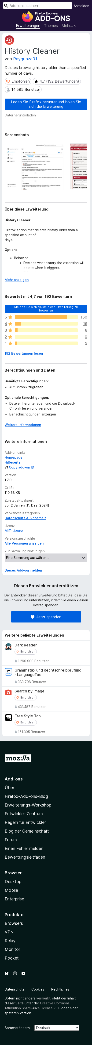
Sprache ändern (17, 1028)
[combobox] (37, 5)
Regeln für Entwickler (25, 822)
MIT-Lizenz (14, 531)
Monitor (12, 949)
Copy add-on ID (19, 467)
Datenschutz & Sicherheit (25, 518)
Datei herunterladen (20, 115)
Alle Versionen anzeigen (24, 543)
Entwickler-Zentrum (24, 813)
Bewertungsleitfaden (25, 857)
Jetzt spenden (46, 617)
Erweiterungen (28, 25)
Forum (11, 839)
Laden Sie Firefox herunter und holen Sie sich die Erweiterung (46, 104)
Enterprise (14, 898)
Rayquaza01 (25, 58)
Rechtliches (60, 989)
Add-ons (14, 778)
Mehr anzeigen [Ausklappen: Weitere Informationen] (17, 280)
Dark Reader (26, 645)
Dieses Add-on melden (23, 570)
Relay (10, 940)
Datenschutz (14, 989)
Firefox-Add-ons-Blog (26, 796)
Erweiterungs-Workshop (28, 805)
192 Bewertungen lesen (24, 353)
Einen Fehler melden (24, 848)
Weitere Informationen (23, 425)
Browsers (14, 923)
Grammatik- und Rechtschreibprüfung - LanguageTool (48, 672)
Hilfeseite (13, 462)
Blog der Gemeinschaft (27, 831)
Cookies (37, 989)
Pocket (12, 958)
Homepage (13, 457)
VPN (9, 932)
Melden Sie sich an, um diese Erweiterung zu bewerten (46, 308)
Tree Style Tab (28, 716)
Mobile (11, 890)
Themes (51, 25)
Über (9, 787)
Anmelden (81, 6)
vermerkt (43, 998)
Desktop (13, 881)
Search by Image (29, 691)
